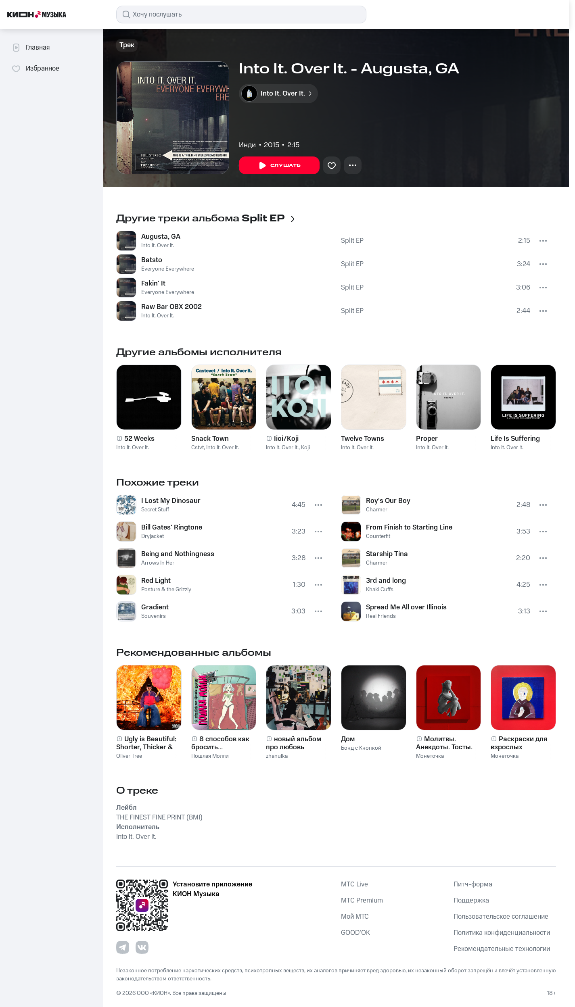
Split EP (352, 241)
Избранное (35, 68)
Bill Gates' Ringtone (171, 527)
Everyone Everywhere (167, 269)
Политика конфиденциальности (502, 933)
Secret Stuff (155, 510)
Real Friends (381, 616)
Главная (30, 47)
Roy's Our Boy (388, 501)
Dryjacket (152, 536)
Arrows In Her (157, 563)
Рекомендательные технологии (502, 949)
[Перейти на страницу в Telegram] (122, 947)
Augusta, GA (160, 237)
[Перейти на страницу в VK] (142, 947)
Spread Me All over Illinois (406, 607)
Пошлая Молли (210, 756)
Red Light (156, 581)
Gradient (155, 607)
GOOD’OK (355, 933)
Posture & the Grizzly (166, 590)
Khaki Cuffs (379, 590)
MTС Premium (362, 900)
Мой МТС (355, 917)
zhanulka (277, 756)
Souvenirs (153, 616)
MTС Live (354, 884)
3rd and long (386, 581)
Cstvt (197, 448)
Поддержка (471, 900)
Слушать (279, 166)
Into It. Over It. (157, 246)
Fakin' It (153, 283)
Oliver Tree (129, 756)
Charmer (376, 510)
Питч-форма (473, 884)
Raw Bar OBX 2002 (171, 307)
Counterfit (378, 536)
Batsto (151, 260)
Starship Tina (387, 554)
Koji (305, 448)
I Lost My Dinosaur (171, 501)
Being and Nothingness (177, 554)
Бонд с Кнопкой (361, 748)
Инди (247, 145)
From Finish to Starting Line (409, 527)
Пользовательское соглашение (501, 917)
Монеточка (430, 756)
